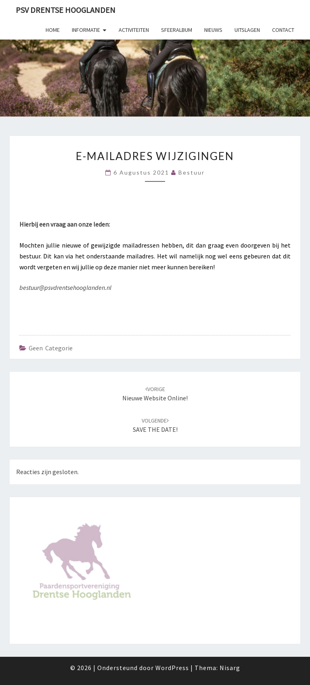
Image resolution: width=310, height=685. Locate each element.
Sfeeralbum (176, 29)
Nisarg (230, 668)
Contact (283, 29)
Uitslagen (247, 29)
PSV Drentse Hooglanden (65, 10)
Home (53, 29)
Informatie (86, 29)
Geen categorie (51, 348)
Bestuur (191, 172)
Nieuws (213, 29)
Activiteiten (134, 29)
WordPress (172, 668)
